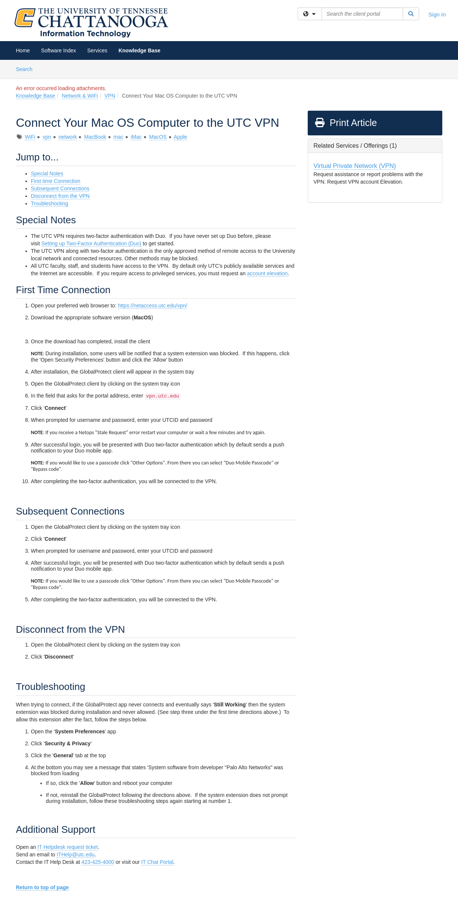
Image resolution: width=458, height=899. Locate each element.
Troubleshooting (49, 203)
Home (23, 50)
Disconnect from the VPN (60, 196)
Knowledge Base (139, 50)
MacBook (95, 137)
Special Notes (47, 174)
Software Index (58, 50)
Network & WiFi (80, 96)
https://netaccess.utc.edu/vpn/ (152, 306)
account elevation (267, 273)
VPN (110, 96)
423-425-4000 (98, 862)
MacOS (158, 137)
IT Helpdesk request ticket (67, 847)
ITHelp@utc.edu (75, 854)
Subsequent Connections (60, 188)
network (68, 137)
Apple (180, 137)
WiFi (30, 137)
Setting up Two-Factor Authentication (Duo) (91, 243)
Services (97, 50)
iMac (136, 137)
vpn (47, 137)
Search (27, 68)
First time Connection (55, 181)
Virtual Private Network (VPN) (355, 165)
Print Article (345, 122)
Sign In (437, 14)
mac (118, 137)
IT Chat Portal (157, 862)
